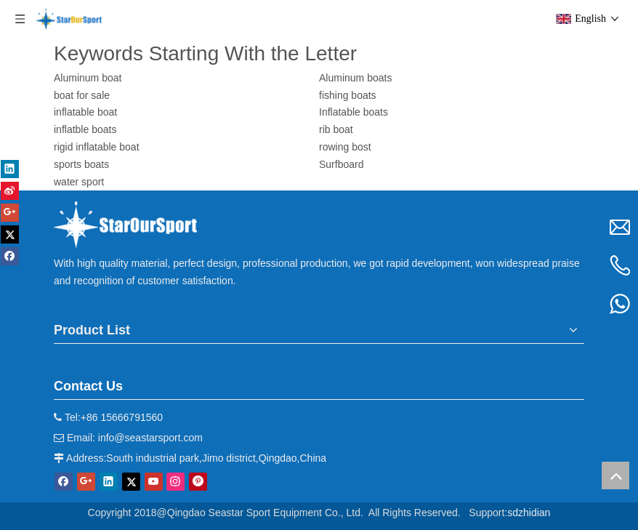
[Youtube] (154, 482)
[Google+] (86, 482)
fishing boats (347, 95)
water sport (79, 182)
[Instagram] (175, 482)
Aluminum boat (87, 78)
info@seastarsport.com (150, 437)
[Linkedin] (109, 482)
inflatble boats (85, 129)
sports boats (81, 164)
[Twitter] (131, 482)
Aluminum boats (355, 78)
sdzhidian (528, 512)
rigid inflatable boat (97, 147)
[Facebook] (63, 482)
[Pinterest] (198, 482)
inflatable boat (85, 112)
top (615, 475)
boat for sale (82, 95)
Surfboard (341, 164)
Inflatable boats (353, 112)
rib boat (336, 129)
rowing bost (345, 147)
